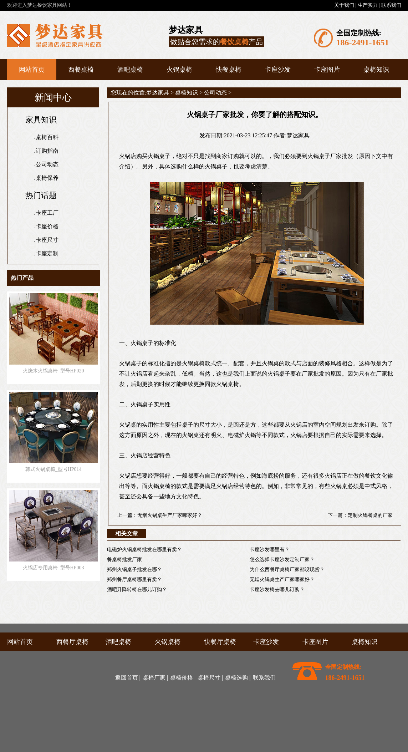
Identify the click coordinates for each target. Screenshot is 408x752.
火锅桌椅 (179, 69)
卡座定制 (47, 253)
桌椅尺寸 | (210, 678)
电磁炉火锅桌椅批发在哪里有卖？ (144, 549)
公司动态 (47, 164)
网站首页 (32, 69)
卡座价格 (47, 226)
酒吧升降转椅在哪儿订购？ (137, 589)
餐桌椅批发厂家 (124, 559)
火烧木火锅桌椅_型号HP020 (53, 371)
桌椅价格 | (182, 678)
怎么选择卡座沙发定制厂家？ (282, 559)
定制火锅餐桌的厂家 (370, 515)
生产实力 (368, 5)
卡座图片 (327, 69)
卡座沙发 (278, 69)
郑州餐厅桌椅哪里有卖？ (134, 579)
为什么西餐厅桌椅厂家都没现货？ (287, 569)
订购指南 (47, 151)
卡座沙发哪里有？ (270, 549)
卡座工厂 (47, 213)
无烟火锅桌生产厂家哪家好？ (169, 515)
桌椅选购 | (237, 678)
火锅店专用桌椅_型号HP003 (53, 567)
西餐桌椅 (81, 69)
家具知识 (41, 119)
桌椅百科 (47, 137)
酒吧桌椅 (130, 69)
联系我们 (391, 5)
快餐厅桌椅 (220, 641)
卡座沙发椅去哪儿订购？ (277, 589)
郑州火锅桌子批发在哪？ (134, 569)
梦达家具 (157, 93)
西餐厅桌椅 (72, 641)
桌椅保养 (47, 178)
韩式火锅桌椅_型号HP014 (53, 469)
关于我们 (344, 5)
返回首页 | (128, 678)
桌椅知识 (376, 69)
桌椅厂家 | (155, 678)
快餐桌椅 (228, 69)
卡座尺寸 (47, 240)
